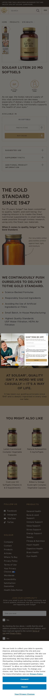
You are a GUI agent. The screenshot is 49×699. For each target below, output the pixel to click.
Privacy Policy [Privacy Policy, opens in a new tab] (36, 674)
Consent (25, 679)
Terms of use (35, 351)
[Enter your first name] (36, 343)
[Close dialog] (47, 334)
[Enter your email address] (36, 346)
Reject (24, 687)
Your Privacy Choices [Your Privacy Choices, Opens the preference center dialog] (25, 694)
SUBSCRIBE (36, 360)
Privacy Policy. (41, 351)
